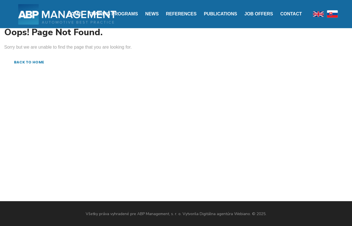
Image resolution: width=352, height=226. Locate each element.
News (152, 13)
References (181, 13)
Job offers (258, 13)
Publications (220, 13)
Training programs (113, 13)
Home (74, 13)
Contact (291, 13)
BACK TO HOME (29, 62)
